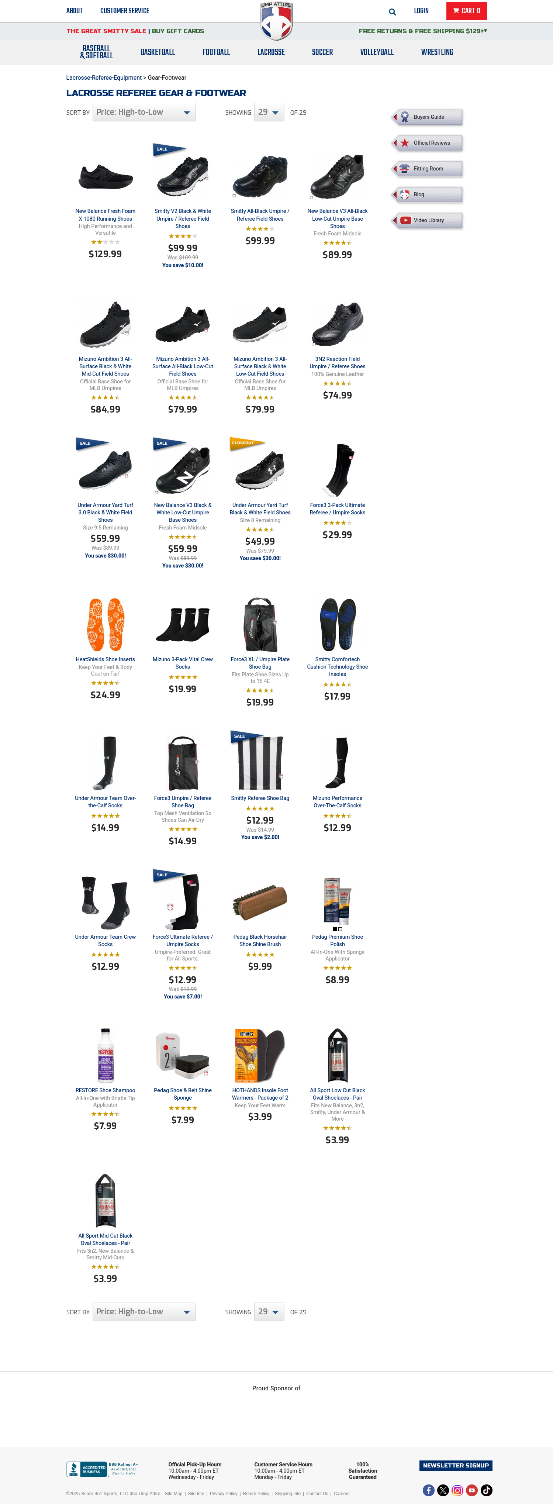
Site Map (173, 1493)
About (74, 11)
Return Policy (256, 1493)
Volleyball (377, 52)
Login (421, 11)
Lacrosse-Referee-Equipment (104, 77)
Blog (419, 194)
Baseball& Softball (96, 53)
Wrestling (437, 52)
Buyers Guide (429, 117)
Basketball (158, 52)
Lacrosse (271, 52)
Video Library (429, 220)
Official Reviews (432, 143)
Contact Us (317, 1493)
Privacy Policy (224, 1493)
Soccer (322, 52)
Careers (342, 1493)
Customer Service (124, 11)
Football (216, 52)
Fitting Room (428, 169)
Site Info (196, 1493)
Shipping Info (288, 1493)
